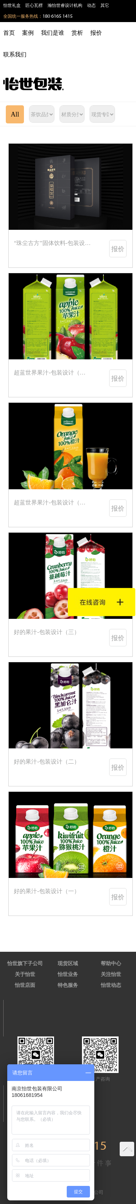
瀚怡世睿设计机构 (65, 5)
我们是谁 (52, 33)
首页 (9, 33)
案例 (28, 33)
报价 (96, 33)
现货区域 (68, 963)
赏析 (77, 33)
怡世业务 (68, 974)
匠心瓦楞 (34, 5)
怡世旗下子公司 (25, 963)
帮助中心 (111, 963)
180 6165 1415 (57, 16)
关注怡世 (111, 974)
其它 (104, 5)
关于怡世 (25, 974)
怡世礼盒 (12, 5)
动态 (91, 5)
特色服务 (68, 985)
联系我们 (14, 54)
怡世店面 (25, 985)
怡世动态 (111, 985)
